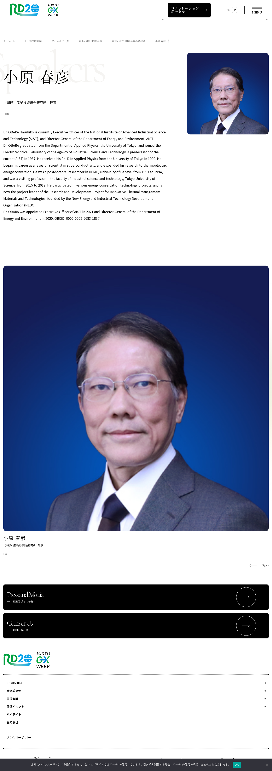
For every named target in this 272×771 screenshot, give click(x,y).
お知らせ (12, 722)
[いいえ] (267, 765)
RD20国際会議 (33, 41)
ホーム (11, 41)
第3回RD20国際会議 (90, 41)
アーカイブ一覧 (60, 41)
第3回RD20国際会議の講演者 (128, 41)
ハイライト (14, 714)
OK (237, 764)
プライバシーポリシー (19, 737)
